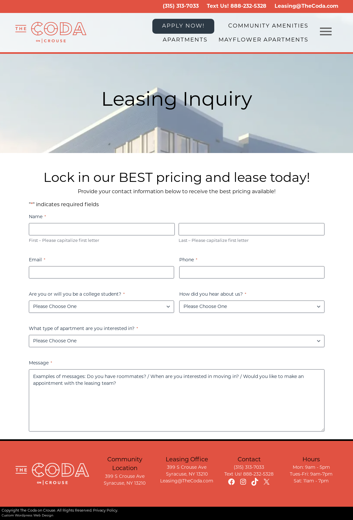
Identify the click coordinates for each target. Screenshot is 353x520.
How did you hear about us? (212, 295)
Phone (188, 260)
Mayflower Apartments (263, 40)
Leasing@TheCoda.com (306, 6)
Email (37, 260)
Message (40, 363)
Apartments (185, 40)
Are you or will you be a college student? (77, 295)
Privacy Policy (105, 511)
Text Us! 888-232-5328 (249, 474)
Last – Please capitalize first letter (214, 241)
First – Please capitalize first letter (64, 241)
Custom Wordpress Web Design (27, 515)
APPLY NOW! (183, 26)
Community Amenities (268, 26)
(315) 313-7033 (181, 6)
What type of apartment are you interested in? (83, 329)
